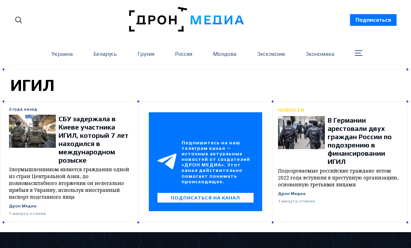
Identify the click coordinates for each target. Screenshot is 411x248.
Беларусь (105, 54)
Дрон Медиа (23, 206)
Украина (62, 54)
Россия (183, 54)
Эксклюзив (271, 54)
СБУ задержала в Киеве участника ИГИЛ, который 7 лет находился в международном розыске (94, 139)
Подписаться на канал (205, 197)
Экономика (320, 54)
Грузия (145, 54)
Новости (291, 110)
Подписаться (373, 20)
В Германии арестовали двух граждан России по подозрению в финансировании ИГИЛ (360, 140)
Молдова (224, 54)
